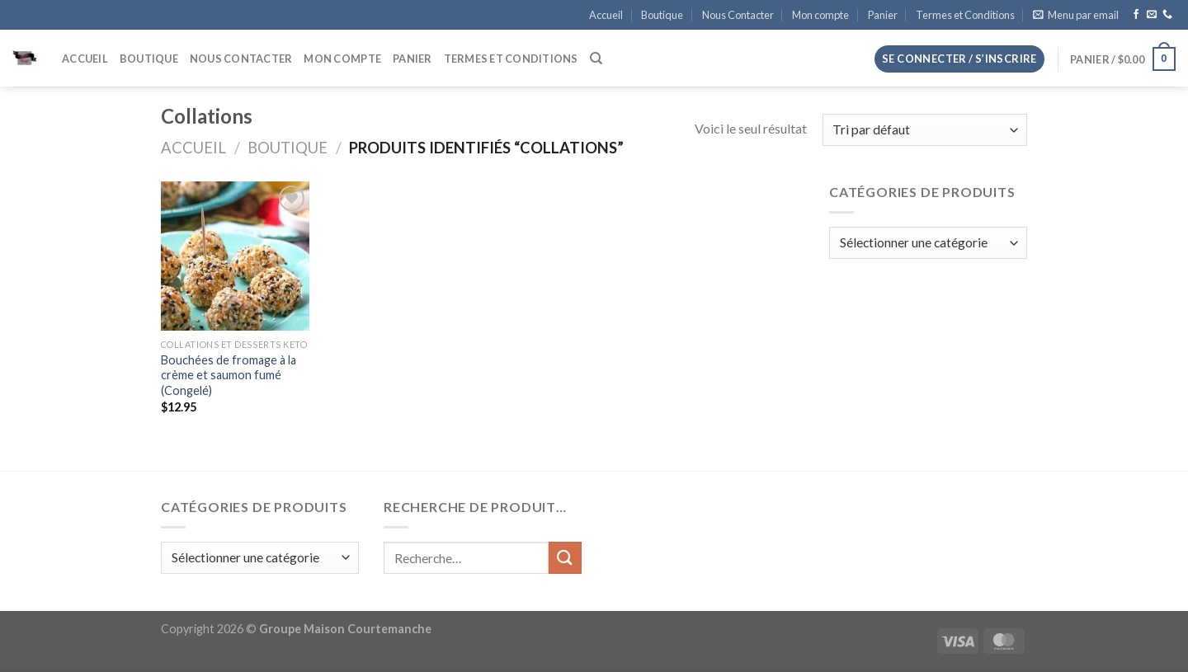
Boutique (662, 14)
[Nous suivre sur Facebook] (1136, 15)
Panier (883, 14)
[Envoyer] (565, 558)
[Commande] (925, 130)
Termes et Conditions (965, 14)
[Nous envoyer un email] (1152, 15)
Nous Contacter (738, 14)
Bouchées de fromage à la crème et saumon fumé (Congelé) (228, 375)
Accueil (606, 14)
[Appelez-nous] (1167, 15)
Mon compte (820, 14)
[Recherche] (596, 58)
